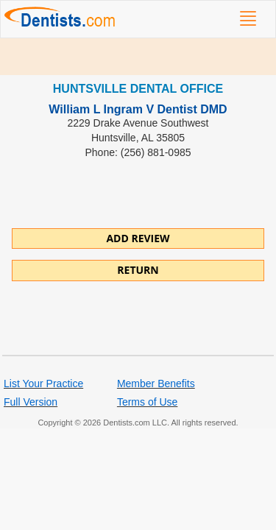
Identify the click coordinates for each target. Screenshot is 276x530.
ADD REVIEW (137, 238)
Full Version (30, 402)
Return (137, 270)
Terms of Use (147, 402)
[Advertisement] (138, 56)
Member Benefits (156, 383)
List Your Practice (43, 383)
